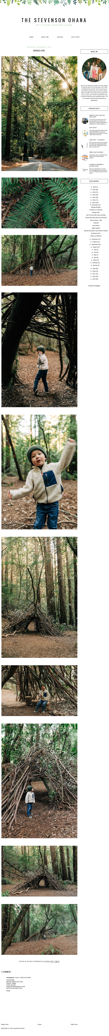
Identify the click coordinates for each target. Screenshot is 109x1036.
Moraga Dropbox (96, 207)
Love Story (75, 37)
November (95, 239)
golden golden (96, 228)
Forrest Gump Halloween (96, 152)
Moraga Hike (96, 212)
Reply (8, 991)
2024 (93, 192)
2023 (93, 195)
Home (31, 37)
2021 (93, 200)
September (95, 244)
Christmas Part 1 (96, 233)
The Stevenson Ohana (54, 20)
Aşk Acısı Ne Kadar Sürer (14, 988)
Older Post (74, 1024)
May (95, 255)
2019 (93, 268)
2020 (93, 202)
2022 (93, 197)
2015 (93, 279)
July (95, 249)
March (95, 260)
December (95, 205)
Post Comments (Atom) (17, 1028)
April (95, 257)
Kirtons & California (96, 236)
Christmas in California (95, 210)
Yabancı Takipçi (11, 983)
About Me (45, 37)
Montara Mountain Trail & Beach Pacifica (96, 231)
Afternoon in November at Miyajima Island (96, 165)
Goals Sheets (93, 127)
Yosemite (96, 223)
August (95, 247)
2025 (93, 189)
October (94, 242)
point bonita (96, 225)
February (95, 262)
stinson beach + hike (96, 220)
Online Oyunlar (11, 985)
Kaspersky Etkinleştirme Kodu (15, 986)
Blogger (98, 286)
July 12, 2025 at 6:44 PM (23, 977)
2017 (93, 274)
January (95, 265)
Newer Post (4, 1024)
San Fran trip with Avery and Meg (96, 215)
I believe (60, 37)
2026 (94, 187)
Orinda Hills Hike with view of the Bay (96, 217)
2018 (93, 271)
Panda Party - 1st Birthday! (97, 140)
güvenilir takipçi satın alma (14, 981)
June (95, 252)
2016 (93, 276)
